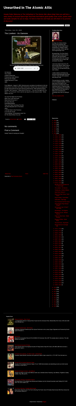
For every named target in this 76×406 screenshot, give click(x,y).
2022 (55, 129)
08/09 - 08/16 (58, 176)
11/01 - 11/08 (58, 151)
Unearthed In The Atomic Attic (28, 8)
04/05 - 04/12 (58, 257)
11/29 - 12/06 (58, 143)
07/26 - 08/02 (58, 180)
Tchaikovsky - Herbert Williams (62, 190)
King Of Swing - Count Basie (61, 197)
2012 (55, 302)
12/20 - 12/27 (58, 137)
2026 (55, 120)
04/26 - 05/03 (58, 251)
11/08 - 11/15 (58, 149)
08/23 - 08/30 (58, 172)
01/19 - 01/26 (58, 280)
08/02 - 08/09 (58, 178)
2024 (55, 124)
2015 (55, 295)
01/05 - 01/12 (58, 284)
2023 (55, 127)
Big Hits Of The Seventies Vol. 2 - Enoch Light (62, 185)
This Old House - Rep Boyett (61, 222)
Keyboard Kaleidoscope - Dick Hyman (24, 328)
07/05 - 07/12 (58, 230)
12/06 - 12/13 (58, 141)
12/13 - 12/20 (58, 139)
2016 (55, 293)
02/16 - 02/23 (58, 272)
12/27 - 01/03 (58, 135)
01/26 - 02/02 (58, 278)
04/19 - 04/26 (58, 253)
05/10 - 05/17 (58, 247)
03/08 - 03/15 (58, 266)
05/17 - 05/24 (58, 245)
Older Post (45, 173)
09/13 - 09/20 (58, 166)
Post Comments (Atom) (16, 176)
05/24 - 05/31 (58, 243)
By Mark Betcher (58, 40)
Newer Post (8, 173)
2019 (55, 287)
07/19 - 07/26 (58, 182)
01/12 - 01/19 (58, 282)
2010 (55, 306)
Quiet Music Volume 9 (60, 192)
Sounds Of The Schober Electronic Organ (24, 362)
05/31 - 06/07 (58, 241)
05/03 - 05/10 (58, 249)
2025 (55, 122)
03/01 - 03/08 (58, 268)
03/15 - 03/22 (58, 264)
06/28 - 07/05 (58, 232)
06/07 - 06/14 (58, 239)
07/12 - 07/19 (58, 228)
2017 (55, 291)
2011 (55, 304)
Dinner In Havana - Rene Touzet (22, 319)
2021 (55, 131)
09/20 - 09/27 (58, 164)
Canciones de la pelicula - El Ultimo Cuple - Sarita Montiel (28, 354)
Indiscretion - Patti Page (60, 199)
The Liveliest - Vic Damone (61, 188)
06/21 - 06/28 (58, 235)
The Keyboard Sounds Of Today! (22, 345)
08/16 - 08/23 (58, 174)
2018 (55, 289)
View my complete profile (58, 95)
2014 (55, 297)
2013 (55, 300)
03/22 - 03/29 (58, 262)
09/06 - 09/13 (58, 168)
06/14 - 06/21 (58, 237)
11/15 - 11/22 (58, 147)
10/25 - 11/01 (58, 153)
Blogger (44, 401)
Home (26, 173)
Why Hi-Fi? (17, 336)
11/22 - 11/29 (58, 145)
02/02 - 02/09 (58, 276)
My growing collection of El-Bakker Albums (25, 379)
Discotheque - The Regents (61, 210)
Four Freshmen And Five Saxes (62, 201)
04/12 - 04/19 (58, 255)
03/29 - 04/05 (58, 260)
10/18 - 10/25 (58, 155)
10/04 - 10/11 (58, 160)
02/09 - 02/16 (58, 274)
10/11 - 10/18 (58, 157)
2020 (55, 133)
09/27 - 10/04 (58, 162)
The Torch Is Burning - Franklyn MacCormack (25, 388)
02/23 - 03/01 (58, 270)
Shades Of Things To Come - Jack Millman (25, 371)
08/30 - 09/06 (58, 170)
